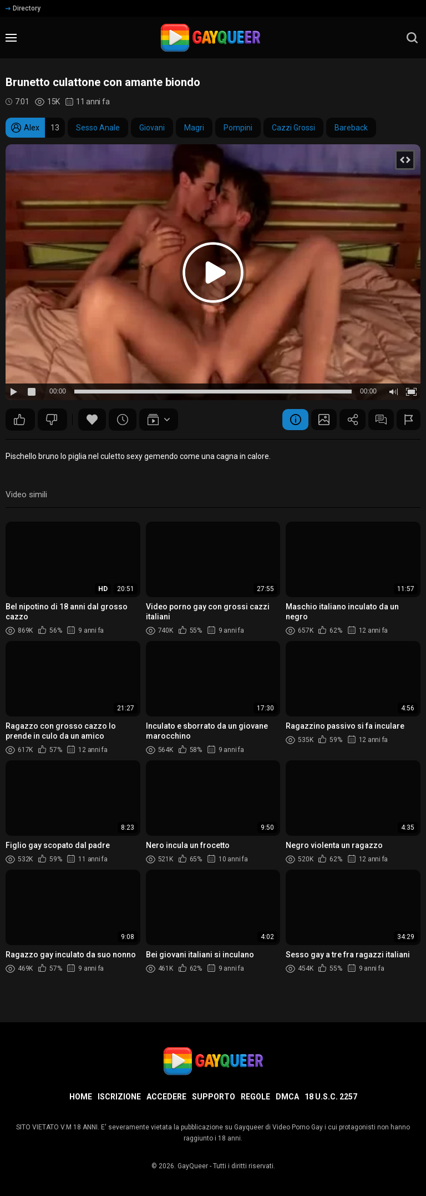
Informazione (286, 419)
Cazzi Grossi (293, 127)
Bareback (351, 127)
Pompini (238, 127)
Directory (23, 8)
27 (51, 419)
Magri (194, 127)
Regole (255, 1096)
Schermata (317, 419)
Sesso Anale (98, 127)
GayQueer (193, 1166)
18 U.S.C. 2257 (331, 1096)
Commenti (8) (378, 419)
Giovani (152, 127)
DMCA (287, 1096)
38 (19, 419)
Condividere (347, 419)
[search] (412, 37)
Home (80, 1096)
